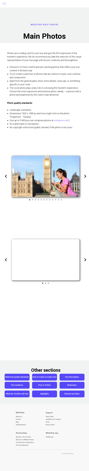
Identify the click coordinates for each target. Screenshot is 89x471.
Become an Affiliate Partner (25, 440)
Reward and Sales (72, 394)
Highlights (44, 394)
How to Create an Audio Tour (44, 377)
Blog (17, 422)
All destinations (21, 425)
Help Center (50, 416)
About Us (19, 416)
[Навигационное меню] (4, 3)
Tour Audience (17, 385)
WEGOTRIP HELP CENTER (44, 25)
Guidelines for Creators (53, 419)
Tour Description (72, 377)
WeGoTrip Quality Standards (17, 377)
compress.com (61, 120)
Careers (18, 419)
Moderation (72, 385)
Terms (48, 422)
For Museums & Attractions (25, 442)
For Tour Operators (22, 445)
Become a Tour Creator (23, 437)
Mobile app (49, 437)
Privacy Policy (50, 425)
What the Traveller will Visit (17, 394)
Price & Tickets (44, 385)
